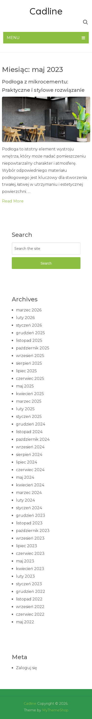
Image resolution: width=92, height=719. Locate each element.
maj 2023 (25, 561)
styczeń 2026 (29, 325)
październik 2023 (33, 530)
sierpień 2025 (29, 363)
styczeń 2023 (29, 584)
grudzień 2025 (30, 333)
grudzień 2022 (30, 591)
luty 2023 (25, 576)
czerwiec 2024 (30, 469)
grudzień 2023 (30, 515)
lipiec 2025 (26, 371)
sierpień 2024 (29, 454)
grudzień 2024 (30, 424)
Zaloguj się (26, 668)
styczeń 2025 (29, 416)
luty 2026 (25, 317)
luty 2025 (25, 409)
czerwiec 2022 (30, 614)
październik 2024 (33, 439)
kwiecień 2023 (30, 568)
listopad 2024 (29, 431)
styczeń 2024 (29, 508)
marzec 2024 (29, 492)
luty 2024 (25, 500)
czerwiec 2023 (30, 553)
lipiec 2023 (26, 546)
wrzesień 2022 (30, 606)
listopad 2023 (29, 523)
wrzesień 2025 (30, 355)
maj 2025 (25, 386)
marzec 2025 (28, 401)
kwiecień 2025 (30, 393)
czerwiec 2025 (30, 378)
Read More (13, 201)
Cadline (46, 11)
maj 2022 (25, 622)
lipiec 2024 (26, 462)
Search (45, 263)
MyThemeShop (55, 710)
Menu (13, 37)
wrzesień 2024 (30, 447)
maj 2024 (25, 477)
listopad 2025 (29, 340)
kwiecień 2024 (30, 485)
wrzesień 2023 (30, 538)
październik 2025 (32, 348)
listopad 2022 (29, 599)
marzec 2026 (28, 310)
